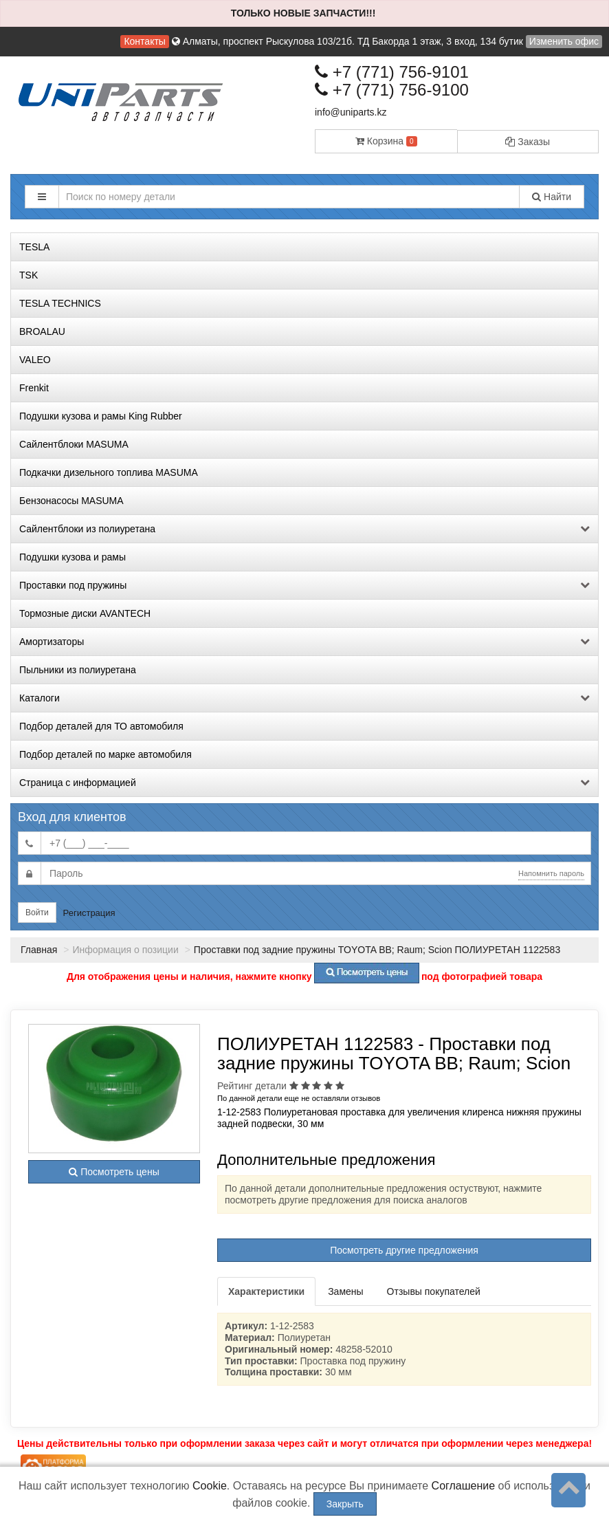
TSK (28, 275)
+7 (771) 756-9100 (392, 89)
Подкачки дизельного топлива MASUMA (108, 472)
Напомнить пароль (551, 873)
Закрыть (345, 1503)
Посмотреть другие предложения (404, 1250)
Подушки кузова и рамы (72, 557)
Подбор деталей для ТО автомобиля (101, 726)
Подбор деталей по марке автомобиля (105, 754)
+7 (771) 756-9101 (392, 72)
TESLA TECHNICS (60, 303)
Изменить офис (564, 41)
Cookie (209, 1486)
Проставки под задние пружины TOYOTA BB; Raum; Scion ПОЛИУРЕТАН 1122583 (377, 949)
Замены (345, 1291)
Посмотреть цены (114, 1171)
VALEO (35, 359)
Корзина (386, 140)
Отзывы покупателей (433, 1291)
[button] (42, 196)
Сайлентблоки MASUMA (74, 444)
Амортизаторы (304, 641)
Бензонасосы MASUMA (71, 500)
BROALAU (42, 331)
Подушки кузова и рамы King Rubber (100, 416)
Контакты (144, 41)
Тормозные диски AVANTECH (85, 613)
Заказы (527, 141)
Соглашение (464, 1486)
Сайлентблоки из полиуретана (304, 528)
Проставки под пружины (304, 585)
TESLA (34, 246)
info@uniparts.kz (350, 112)
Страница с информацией (304, 782)
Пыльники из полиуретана (77, 669)
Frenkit (34, 387)
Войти (37, 912)
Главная (39, 949)
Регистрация (89, 913)
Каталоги (304, 697)
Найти (551, 196)
